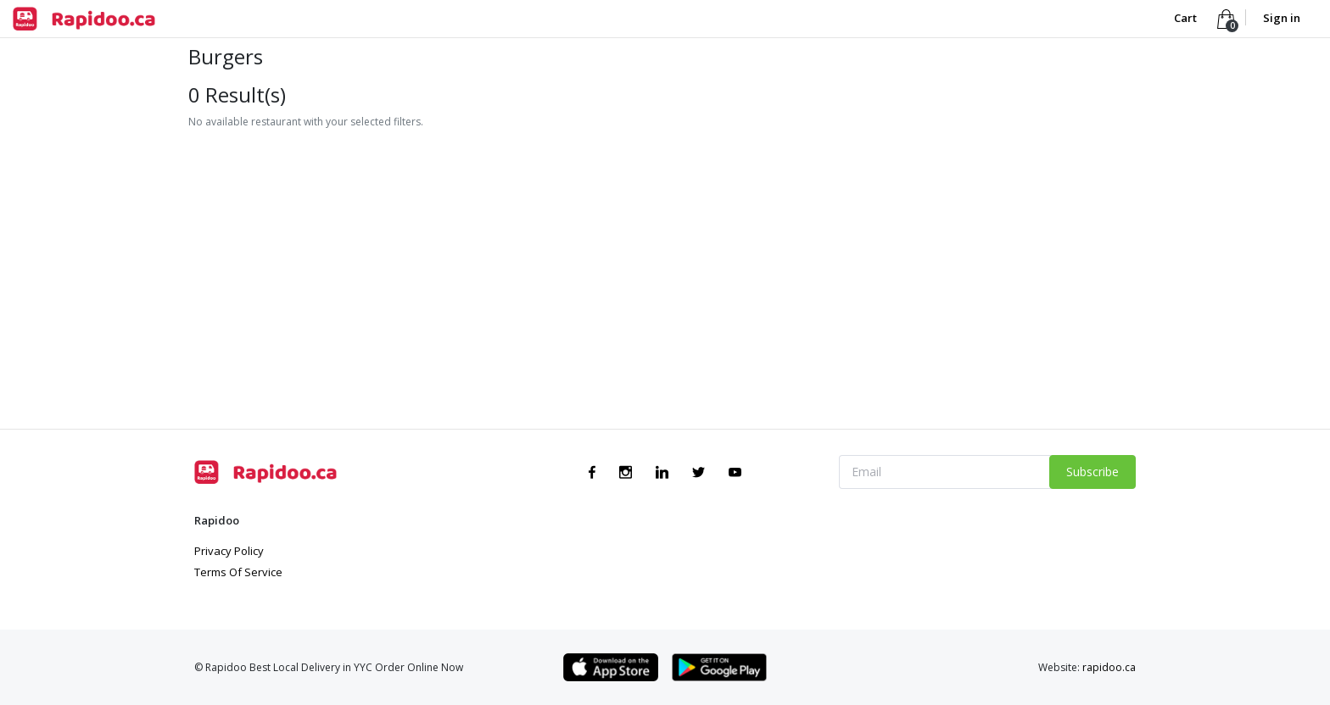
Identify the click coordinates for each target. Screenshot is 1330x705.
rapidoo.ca (1109, 667)
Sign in (1281, 17)
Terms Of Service (238, 572)
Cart (1186, 17)
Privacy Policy (229, 550)
